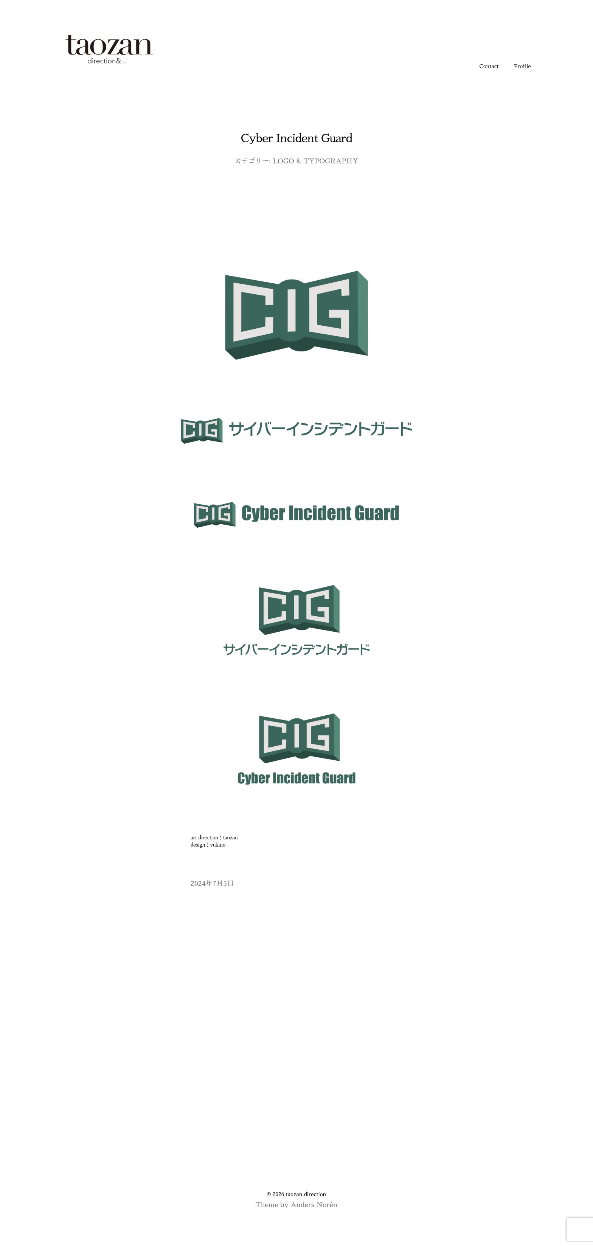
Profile (522, 66)
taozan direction (306, 1194)
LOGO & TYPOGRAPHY (316, 161)
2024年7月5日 (212, 883)
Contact (489, 66)
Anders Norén (313, 1204)
